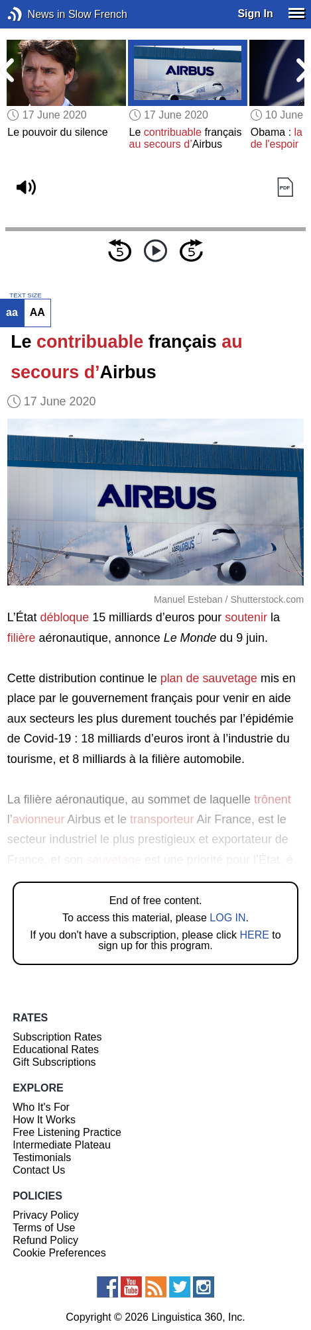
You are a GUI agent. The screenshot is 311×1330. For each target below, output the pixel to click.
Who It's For (41, 1107)
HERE (254, 935)
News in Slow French (35, 14)
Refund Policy (45, 1240)
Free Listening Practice (67, 1132)
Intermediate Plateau (62, 1145)
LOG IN (227, 917)
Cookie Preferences (59, 1252)
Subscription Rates (57, 1037)
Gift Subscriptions (54, 1062)
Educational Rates (56, 1049)
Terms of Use (44, 1227)
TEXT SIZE (25, 295)
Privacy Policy (46, 1215)
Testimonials (42, 1157)
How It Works (44, 1119)
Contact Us (39, 1170)
